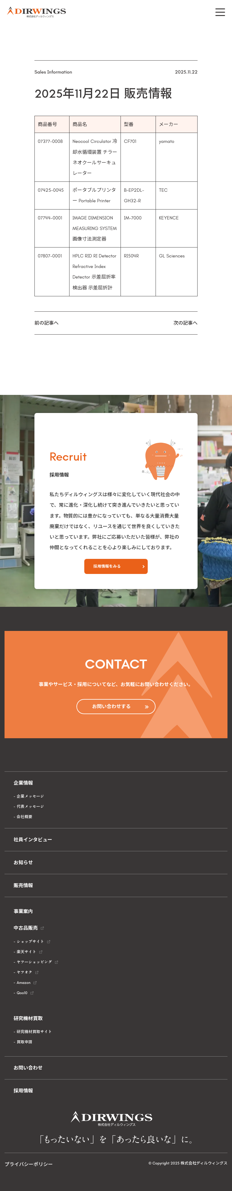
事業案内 (23, 911)
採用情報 (23, 1091)
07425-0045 (51, 190)
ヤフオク (24, 972)
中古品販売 (26, 928)
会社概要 (24, 816)
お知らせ (23, 862)
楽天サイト (26, 952)
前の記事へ (46, 323)
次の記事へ (185, 323)
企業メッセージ (30, 796)
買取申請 (24, 1042)
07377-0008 (50, 141)
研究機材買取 (28, 1018)
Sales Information (53, 72)
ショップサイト (30, 941)
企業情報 (23, 783)
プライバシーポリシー (29, 1164)
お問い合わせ (28, 1068)
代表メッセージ (30, 806)
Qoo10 (22, 993)
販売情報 (23, 885)
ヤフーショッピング (34, 962)
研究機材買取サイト (34, 1031)
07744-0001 (50, 218)
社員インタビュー (33, 840)
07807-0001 (50, 256)
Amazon (24, 982)
